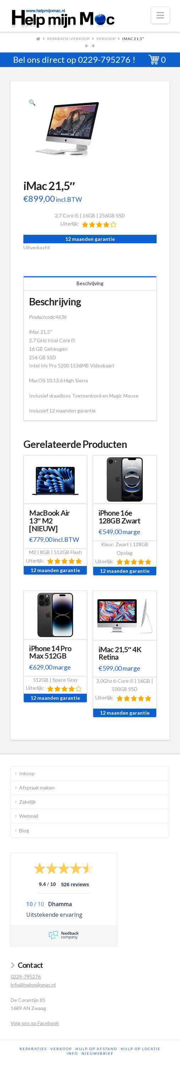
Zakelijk (27, 802)
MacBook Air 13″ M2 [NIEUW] (49, 521)
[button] (160, 15)
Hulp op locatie (141, 1049)
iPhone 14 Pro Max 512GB (50, 652)
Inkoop (27, 773)
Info (72, 1053)
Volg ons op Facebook (35, 1023)
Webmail (28, 816)
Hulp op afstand (96, 1049)
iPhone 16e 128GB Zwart (120, 517)
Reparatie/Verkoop (68, 39)
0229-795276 (104, 59)
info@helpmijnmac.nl (33, 985)
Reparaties (33, 1049)
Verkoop (106, 39)
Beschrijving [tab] (90, 283)
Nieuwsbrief (97, 1053)
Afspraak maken (37, 788)
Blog (24, 830)
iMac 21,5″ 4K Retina (120, 653)
